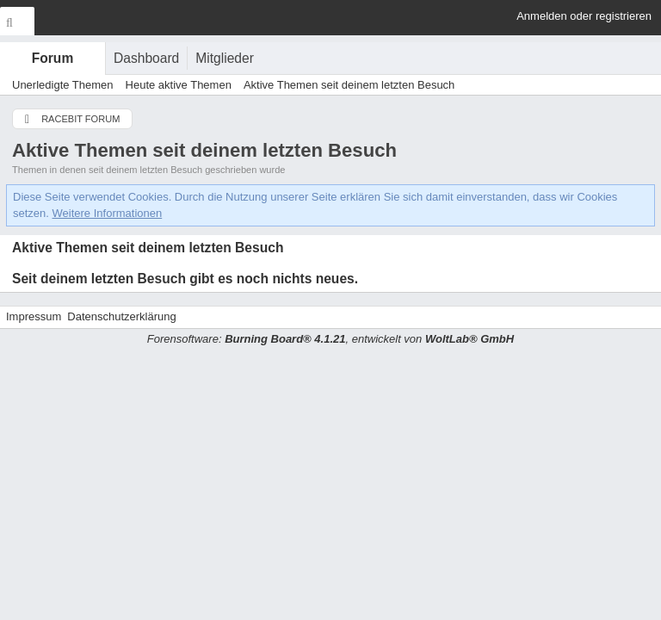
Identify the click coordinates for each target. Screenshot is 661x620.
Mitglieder (224, 58)
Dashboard (146, 58)
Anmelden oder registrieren (584, 15)
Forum (53, 58)
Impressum (33, 316)
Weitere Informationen (108, 213)
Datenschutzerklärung (121, 316)
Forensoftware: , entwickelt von (330, 338)
